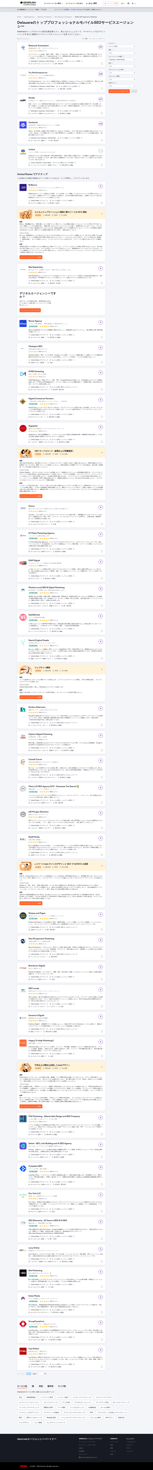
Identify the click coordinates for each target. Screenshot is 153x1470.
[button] (123, 4)
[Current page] (40, 1373)
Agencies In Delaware (45, 17)
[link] (74, 3)
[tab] (22, 1386)
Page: (34, 1374)
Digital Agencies (29, 17)
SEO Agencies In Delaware (63, 17)
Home (19, 17)
